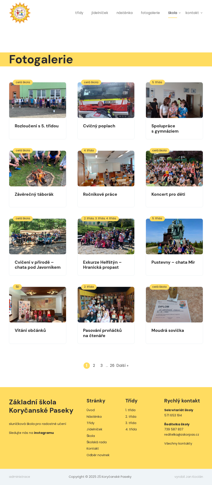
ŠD (17, 287)
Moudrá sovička (167, 330)
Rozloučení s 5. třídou (36, 126)
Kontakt (192, 12)
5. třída (157, 82)
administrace (19, 477)
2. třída (89, 218)
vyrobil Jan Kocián (188, 477)
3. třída (100, 218)
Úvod (91, 410)
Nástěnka (124, 12)
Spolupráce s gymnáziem (164, 128)
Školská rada (97, 442)
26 (112, 365)
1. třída (130, 410)
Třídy (79, 12)
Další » (122, 365)
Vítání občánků (30, 330)
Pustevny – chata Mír (173, 262)
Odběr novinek (98, 455)
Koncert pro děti (168, 194)
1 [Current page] (88, 365)
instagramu (44, 433)
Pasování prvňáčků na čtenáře (102, 333)
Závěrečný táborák (34, 194)
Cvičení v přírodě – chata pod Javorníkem (37, 265)
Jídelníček (100, 12)
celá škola (23, 82)
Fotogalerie (150, 12)
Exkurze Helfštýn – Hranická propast (102, 265)
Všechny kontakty (178, 443)
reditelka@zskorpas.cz (181, 434)
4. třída (89, 150)
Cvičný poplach (99, 126)
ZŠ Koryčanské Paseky (20, 13)
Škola (172, 12)
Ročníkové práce (100, 194)
